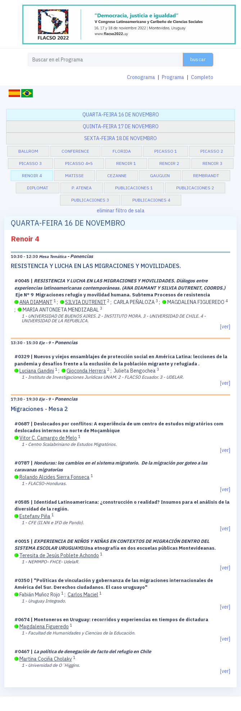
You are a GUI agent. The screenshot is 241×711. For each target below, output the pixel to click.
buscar (198, 59)
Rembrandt (206, 175)
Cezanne (117, 175)
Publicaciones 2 (195, 187)
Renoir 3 (212, 163)
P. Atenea (82, 187)
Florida (122, 151)
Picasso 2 (211, 151)
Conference (75, 151)
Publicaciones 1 (134, 187)
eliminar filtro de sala (121, 210)
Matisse (74, 175)
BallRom (28, 151)
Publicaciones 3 (90, 200)
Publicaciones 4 (151, 200)
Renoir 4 (32, 175)
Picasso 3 (30, 163)
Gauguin (160, 175)
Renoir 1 (126, 163)
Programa (173, 77)
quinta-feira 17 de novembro (121, 126)
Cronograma (141, 77)
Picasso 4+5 (79, 163)
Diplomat (37, 187)
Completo (202, 77)
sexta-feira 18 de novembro (120, 138)
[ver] (225, 326)
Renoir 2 (169, 163)
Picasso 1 (165, 151)
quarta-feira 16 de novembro (120, 114)
